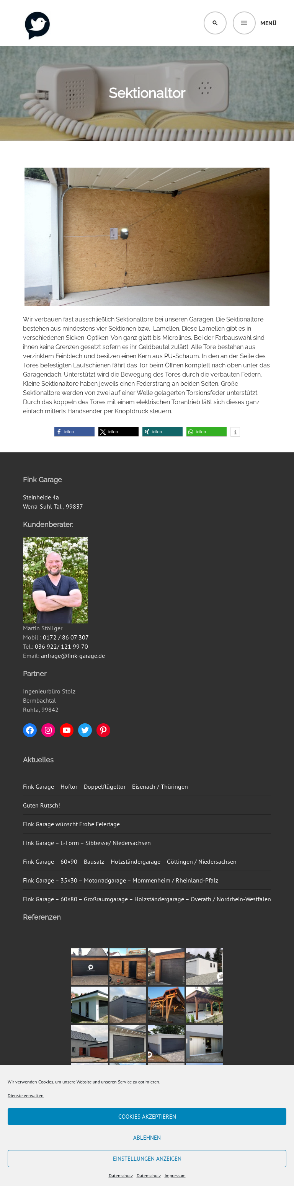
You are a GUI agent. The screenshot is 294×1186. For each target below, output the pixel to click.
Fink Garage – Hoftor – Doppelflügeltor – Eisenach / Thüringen (105, 786)
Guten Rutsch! (41, 805)
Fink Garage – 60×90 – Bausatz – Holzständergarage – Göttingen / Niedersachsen (130, 861)
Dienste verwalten (26, 1095)
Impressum (175, 1175)
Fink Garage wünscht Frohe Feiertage (71, 824)
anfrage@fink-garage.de (73, 655)
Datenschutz (121, 1175)
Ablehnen (147, 1137)
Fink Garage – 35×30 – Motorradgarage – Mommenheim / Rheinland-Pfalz (120, 880)
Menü (268, 23)
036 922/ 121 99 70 (61, 646)
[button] (74, 432)
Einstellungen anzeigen (147, 1158)
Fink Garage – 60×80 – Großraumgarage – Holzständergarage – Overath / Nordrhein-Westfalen (147, 899)
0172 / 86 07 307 (66, 637)
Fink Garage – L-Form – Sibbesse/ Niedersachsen (87, 843)
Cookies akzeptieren (147, 1116)
